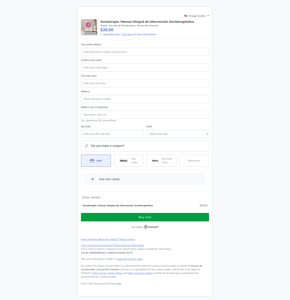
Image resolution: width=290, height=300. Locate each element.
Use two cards (109, 179)
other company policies (140, 273)
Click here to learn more (130, 259)
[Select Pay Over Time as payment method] (161, 160)
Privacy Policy (115, 273)
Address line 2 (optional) (94, 107)
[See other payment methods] (194, 160)
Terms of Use (99, 273)
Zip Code (86, 126)
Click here (127, 34)
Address (85, 91)
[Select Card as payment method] (96, 160)
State (149, 126)
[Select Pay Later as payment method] (128, 160)
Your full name (89, 75)
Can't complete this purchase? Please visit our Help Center (112, 245)
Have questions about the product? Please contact (108, 239)
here (119, 283)
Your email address (91, 44)
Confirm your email (91, 60)
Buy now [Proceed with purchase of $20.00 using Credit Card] (145, 217)
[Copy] (107, 253)
